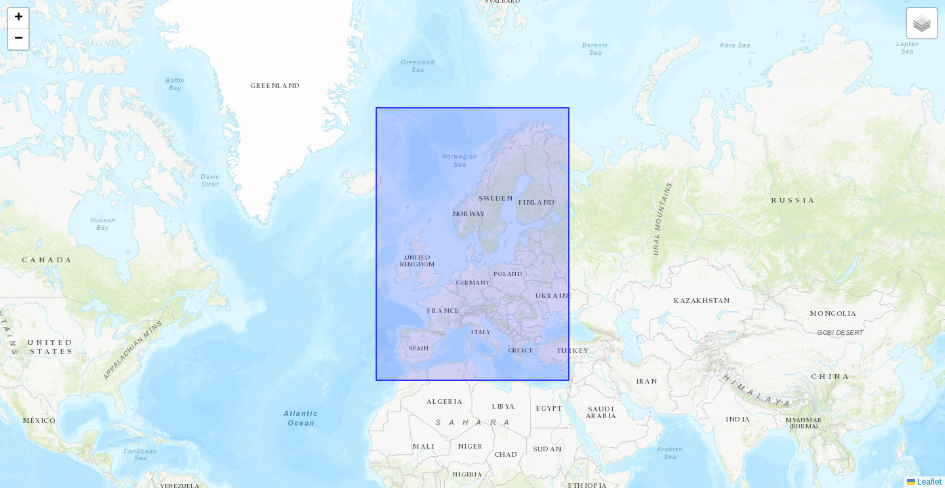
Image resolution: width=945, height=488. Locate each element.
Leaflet (924, 482)
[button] (18, 18)
